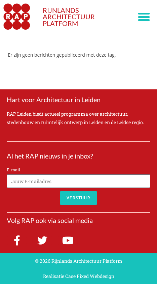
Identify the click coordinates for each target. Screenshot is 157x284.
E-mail (13, 169)
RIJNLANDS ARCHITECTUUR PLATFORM (69, 16)
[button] (144, 17)
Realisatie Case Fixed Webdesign (78, 276)
